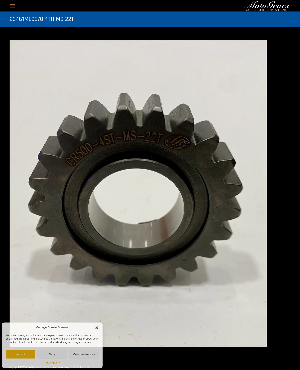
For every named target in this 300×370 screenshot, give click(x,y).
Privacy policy (52, 362)
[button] (97, 328)
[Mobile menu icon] (12, 6)
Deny (52, 354)
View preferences (84, 354)
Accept (20, 354)
